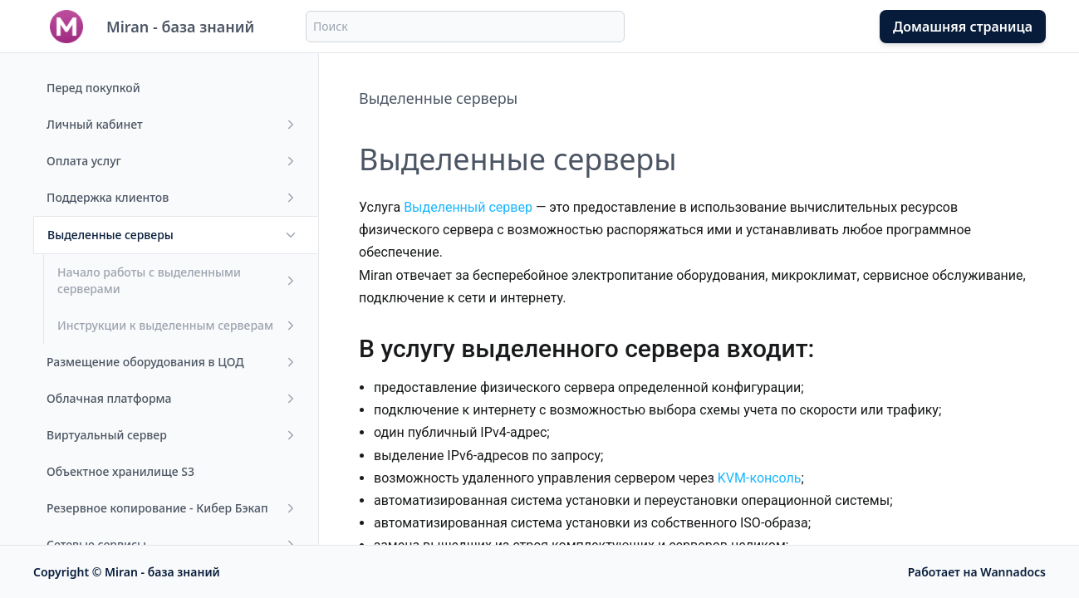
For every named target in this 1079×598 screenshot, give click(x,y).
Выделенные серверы (438, 98)
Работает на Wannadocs (977, 572)
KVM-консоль (760, 478)
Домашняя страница (962, 26)
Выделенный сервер (468, 207)
